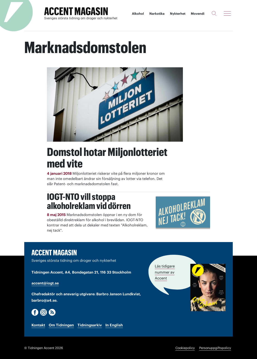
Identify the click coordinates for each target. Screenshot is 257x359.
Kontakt (38, 325)
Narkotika (157, 14)
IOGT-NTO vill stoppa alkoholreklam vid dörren (89, 201)
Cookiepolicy (185, 348)
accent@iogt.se (45, 283)
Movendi (197, 14)
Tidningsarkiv (90, 325)
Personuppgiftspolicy (215, 348)
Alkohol (138, 14)
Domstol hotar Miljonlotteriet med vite (107, 157)
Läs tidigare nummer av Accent (165, 271)
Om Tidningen (61, 325)
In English (114, 325)
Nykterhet (177, 14)
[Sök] (214, 13)
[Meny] (227, 13)
